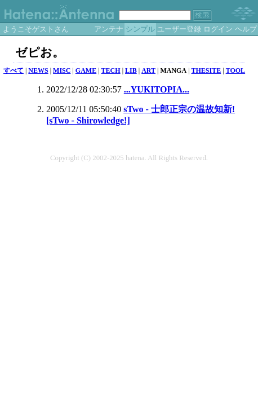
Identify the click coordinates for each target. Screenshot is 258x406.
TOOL (235, 70)
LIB (131, 70)
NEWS (38, 70)
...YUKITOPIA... (156, 89)
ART (148, 70)
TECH (111, 70)
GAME (85, 70)
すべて (13, 70)
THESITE (206, 70)
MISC (61, 70)
